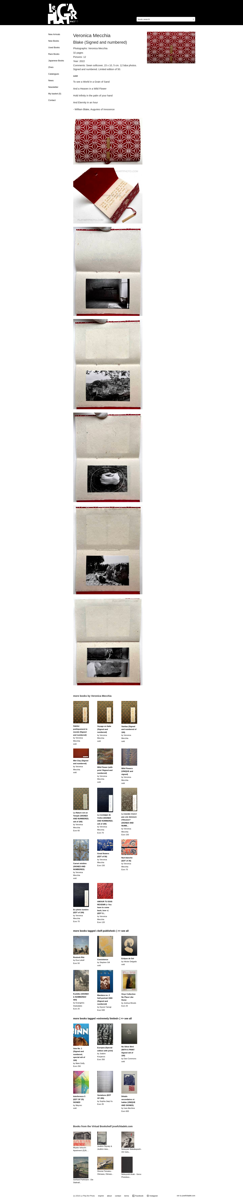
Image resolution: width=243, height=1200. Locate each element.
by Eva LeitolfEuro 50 (79, 960)
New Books (53, 41)
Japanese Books (56, 60)
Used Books (54, 47)
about (109, 1196)
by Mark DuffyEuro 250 (79, 1057)
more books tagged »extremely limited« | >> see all (102, 1018)
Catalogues (53, 74)
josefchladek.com (188, 1196)
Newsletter (53, 87)
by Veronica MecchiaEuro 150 (103, 859)
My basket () (54, 94)
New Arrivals (54, 34)
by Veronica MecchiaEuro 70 (105, 824)
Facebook (137, 1196)
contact (118, 1196)
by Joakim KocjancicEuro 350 (105, 1053)
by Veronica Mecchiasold (80, 735)
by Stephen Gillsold (103, 962)
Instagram (152, 1196)
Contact (52, 100)
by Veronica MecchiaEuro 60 (81, 822)
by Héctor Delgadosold (129, 961)
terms (126, 1196)
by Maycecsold (79, 1102)
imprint (101, 1196)
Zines (50, 67)
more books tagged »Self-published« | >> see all (101, 930)
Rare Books (53, 54)
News (51, 80)
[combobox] (166, 19)
